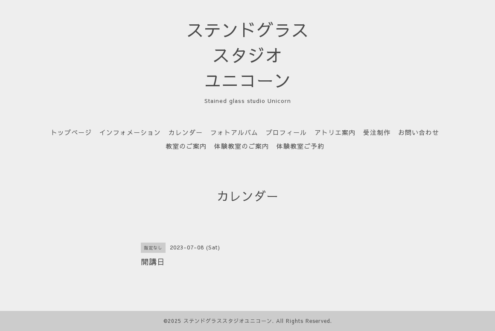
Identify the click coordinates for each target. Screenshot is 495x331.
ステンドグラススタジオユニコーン (227, 320)
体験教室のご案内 (241, 145)
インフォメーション (130, 132)
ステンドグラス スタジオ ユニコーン (247, 55)
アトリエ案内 (334, 132)
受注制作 (376, 132)
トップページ (71, 132)
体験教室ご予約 (300, 145)
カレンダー (186, 132)
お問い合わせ (418, 132)
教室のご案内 (186, 145)
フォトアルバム (234, 132)
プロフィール (286, 132)
